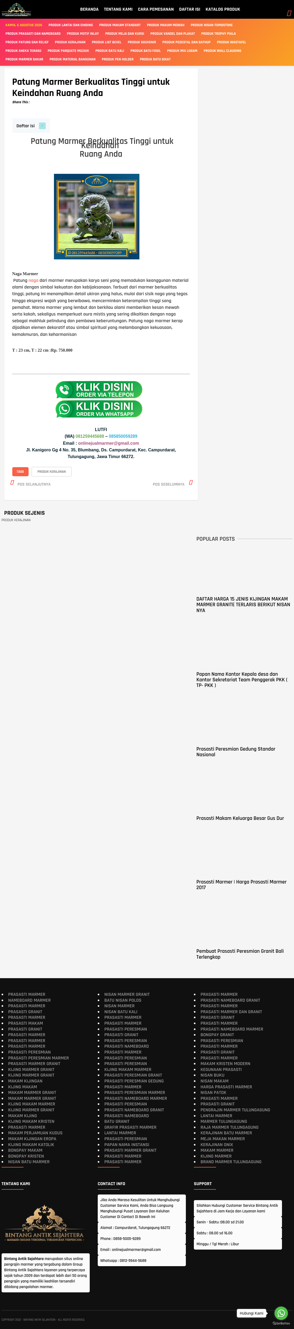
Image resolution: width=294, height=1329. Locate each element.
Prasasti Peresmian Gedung (134, 1081)
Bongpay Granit (217, 1035)
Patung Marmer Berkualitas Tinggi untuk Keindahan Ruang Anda (91, 87)
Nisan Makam (215, 1081)
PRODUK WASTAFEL (231, 42)
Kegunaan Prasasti (221, 1069)
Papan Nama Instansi (126, 1144)
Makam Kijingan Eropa (32, 1138)
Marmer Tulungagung (224, 1121)
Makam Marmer (217, 1150)
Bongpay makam (25, 1150)
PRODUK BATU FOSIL (146, 50)
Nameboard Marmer (29, 1000)
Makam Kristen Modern (225, 1064)
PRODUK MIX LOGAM (182, 50)
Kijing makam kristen (31, 1121)
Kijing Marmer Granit (31, 1069)
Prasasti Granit (25, 1011)
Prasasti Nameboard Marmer (135, 1098)
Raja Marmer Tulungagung (229, 1127)
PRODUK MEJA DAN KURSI (124, 33)
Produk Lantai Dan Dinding (71, 25)
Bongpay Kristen (26, 1156)
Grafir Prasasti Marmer (130, 1127)
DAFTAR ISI (189, 9)
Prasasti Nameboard (126, 1046)
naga (33, 280)
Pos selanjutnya (34, 484)
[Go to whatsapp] (281, 1313)
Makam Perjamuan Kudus (35, 1133)
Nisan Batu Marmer (29, 1162)
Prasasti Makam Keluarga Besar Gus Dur (240, 818)
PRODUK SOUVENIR (142, 42)
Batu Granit (117, 1121)
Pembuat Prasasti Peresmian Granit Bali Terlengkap (240, 954)
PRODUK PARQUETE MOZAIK (68, 50)
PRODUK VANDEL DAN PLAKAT (172, 33)
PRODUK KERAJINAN (70, 42)
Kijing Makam (22, 1087)
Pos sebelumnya (169, 484)
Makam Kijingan (25, 1081)
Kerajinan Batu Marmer (226, 1133)
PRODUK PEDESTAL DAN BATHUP (186, 42)
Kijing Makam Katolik (31, 1144)
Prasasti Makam (25, 1023)
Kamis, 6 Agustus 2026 (24, 25)
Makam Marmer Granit (32, 1092)
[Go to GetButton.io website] (281, 1323)
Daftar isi (26, 126)
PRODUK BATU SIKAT (155, 59)
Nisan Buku (212, 1075)
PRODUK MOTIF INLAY (83, 33)
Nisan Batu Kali (121, 1011)
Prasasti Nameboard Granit (134, 1110)
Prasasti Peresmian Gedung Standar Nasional (235, 752)
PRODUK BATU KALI (109, 50)
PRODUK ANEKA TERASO (23, 50)
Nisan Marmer (119, 1006)
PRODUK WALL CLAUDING (222, 50)
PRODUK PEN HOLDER (118, 59)
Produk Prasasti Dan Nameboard (33, 33)
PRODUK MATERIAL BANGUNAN (72, 59)
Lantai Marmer (120, 1133)
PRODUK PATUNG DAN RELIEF (27, 42)
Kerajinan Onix (217, 1144)
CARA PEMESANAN (156, 9)
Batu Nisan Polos (123, 1000)
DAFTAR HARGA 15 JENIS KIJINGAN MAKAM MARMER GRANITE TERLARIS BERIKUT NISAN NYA (243, 605)
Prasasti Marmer (26, 994)
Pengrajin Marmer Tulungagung (235, 1110)
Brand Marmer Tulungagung (231, 1162)
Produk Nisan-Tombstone (212, 25)
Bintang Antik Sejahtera (39, 1320)
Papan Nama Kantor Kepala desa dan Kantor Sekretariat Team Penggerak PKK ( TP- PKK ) (242, 679)
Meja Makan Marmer (223, 1138)
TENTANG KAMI (118, 9)
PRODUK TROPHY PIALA (218, 33)
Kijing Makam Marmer (31, 1104)
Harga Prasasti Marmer (226, 1087)
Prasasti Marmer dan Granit (231, 1011)
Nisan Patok (213, 1092)
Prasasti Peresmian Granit (133, 1075)
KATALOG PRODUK (223, 9)
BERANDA (89, 9)
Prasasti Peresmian (29, 1052)
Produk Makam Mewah (165, 25)
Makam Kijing (22, 1115)
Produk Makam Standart (120, 25)
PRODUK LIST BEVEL (106, 42)
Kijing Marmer (216, 1156)
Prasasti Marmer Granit (34, 1064)
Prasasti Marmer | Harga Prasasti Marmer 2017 (241, 884)
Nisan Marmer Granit (127, 994)
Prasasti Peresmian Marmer (38, 1058)
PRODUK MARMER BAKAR (24, 59)
